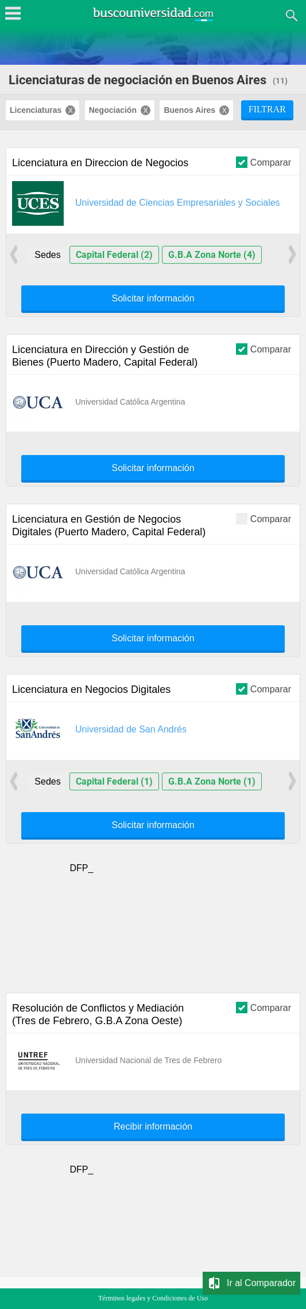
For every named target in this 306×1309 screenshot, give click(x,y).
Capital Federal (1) (114, 781)
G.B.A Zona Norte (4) (211, 254)
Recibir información (153, 1126)
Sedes (47, 255)
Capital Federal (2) (114, 254)
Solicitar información (152, 298)
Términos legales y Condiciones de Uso (153, 1298)
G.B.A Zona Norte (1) (211, 781)
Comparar (263, 161)
